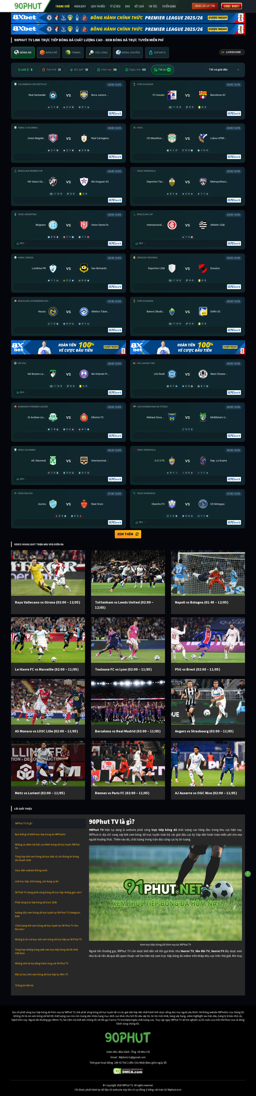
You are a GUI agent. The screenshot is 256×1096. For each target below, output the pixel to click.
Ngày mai (135, 69)
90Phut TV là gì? (23, 823)
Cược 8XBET (232, 6)
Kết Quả (139, 6)
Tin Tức (153, 6)
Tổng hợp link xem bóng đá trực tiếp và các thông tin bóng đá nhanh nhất (47, 858)
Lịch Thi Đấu (98, 6)
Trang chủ (62, 6)
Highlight (80, 6)
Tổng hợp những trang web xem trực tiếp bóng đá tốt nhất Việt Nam (46, 951)
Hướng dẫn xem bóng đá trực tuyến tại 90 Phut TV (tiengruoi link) (47, 914)
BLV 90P (79, 69)
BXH (127, 6)
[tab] (23, 52)
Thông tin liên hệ (24, 985)
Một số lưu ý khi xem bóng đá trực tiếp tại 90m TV (41, 974)
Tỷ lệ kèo (115, 6)
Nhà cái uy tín (205, 6)
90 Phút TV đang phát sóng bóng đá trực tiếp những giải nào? (48, 892)
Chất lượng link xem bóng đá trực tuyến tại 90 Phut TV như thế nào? (46, 927)
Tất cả (162, 69)
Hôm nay (107, 69)
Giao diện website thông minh (31, 870)
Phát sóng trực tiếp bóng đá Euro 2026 (36, 902)
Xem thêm (128, 534)
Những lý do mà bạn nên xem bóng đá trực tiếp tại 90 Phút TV (48, 939)
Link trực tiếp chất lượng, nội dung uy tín (37, 881)
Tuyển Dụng (169, 6)
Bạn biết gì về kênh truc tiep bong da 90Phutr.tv (40, 834)
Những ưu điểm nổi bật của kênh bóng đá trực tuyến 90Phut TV (47, 846)
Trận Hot (52, 69)
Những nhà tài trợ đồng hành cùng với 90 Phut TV (41, 963)
